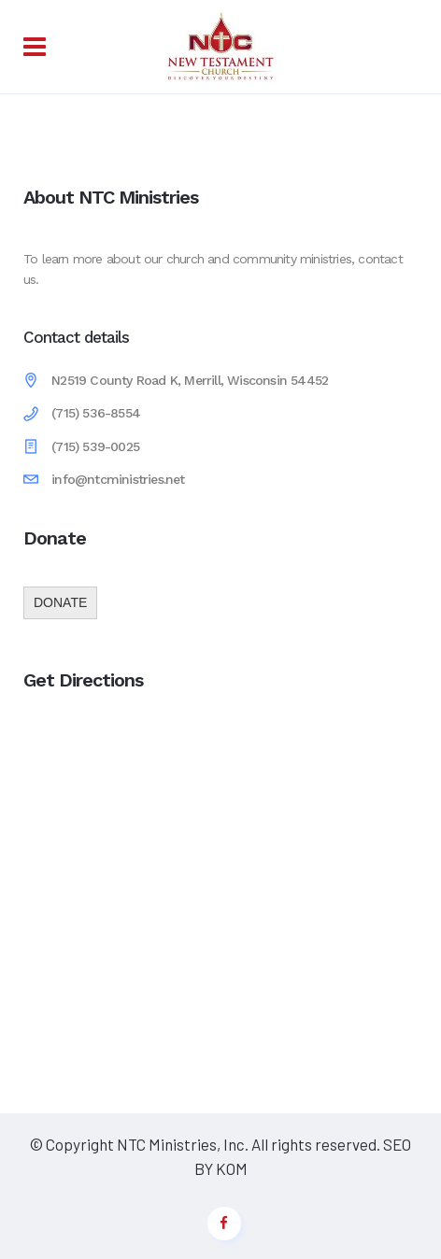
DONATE (60, 602)
